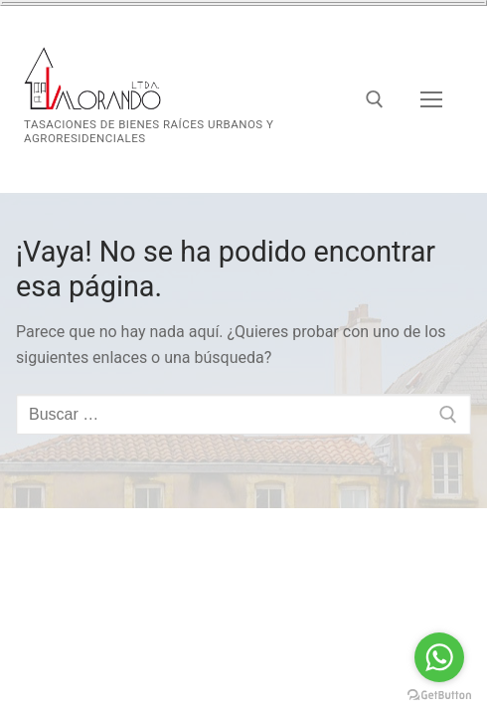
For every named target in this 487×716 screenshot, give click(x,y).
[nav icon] (431, 99)
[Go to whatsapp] (439, 657)
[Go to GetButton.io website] (439, 695)
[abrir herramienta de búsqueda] (375, 99)
